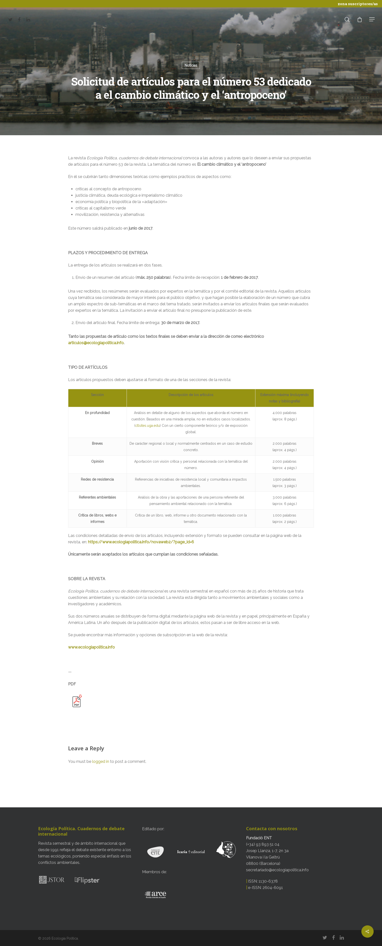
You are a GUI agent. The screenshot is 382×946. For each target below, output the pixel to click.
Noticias (191, 65)
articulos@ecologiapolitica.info (96, 342)
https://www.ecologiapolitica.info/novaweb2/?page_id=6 (141, 542)
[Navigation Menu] (372, 19)
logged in (100, 761)
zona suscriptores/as (358, 3)
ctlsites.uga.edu (147, 426)
